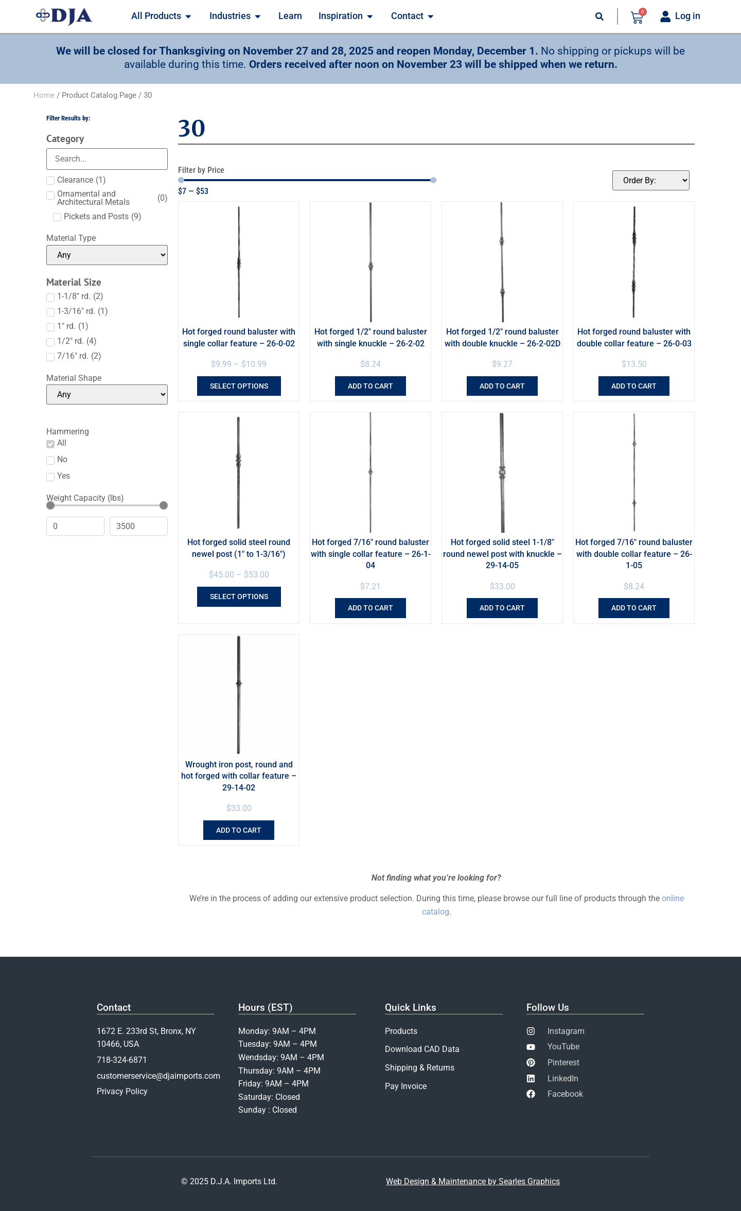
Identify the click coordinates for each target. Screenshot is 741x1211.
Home (44, 95)
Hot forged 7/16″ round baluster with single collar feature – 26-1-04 (371, 553)
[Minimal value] (107, 505)
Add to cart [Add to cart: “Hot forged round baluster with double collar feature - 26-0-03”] (634, 386)
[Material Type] (107, 255)
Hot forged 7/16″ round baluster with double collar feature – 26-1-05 (634, 553)
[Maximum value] (138, 526)
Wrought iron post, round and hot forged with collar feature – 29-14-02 (238, 776)
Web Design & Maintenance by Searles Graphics (473, 1181)
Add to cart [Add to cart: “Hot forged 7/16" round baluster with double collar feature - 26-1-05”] (634, 608)
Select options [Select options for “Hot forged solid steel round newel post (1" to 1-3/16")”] (239, 596)
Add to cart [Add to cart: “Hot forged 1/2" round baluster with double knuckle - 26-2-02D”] (502, 386)
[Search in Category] (107, 159)
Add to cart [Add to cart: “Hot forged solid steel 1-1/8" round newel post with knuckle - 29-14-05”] (502, 608)
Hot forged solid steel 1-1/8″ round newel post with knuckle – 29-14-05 (502, 553)
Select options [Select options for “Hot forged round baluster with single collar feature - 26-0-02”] (239, 386)
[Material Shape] (107, 394)
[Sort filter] (651, 180)
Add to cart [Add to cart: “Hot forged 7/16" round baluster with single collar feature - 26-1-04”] (370, 608)
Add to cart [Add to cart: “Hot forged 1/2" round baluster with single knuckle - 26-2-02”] (370, 386)
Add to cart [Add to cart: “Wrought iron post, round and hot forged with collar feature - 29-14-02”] (238, 830)
